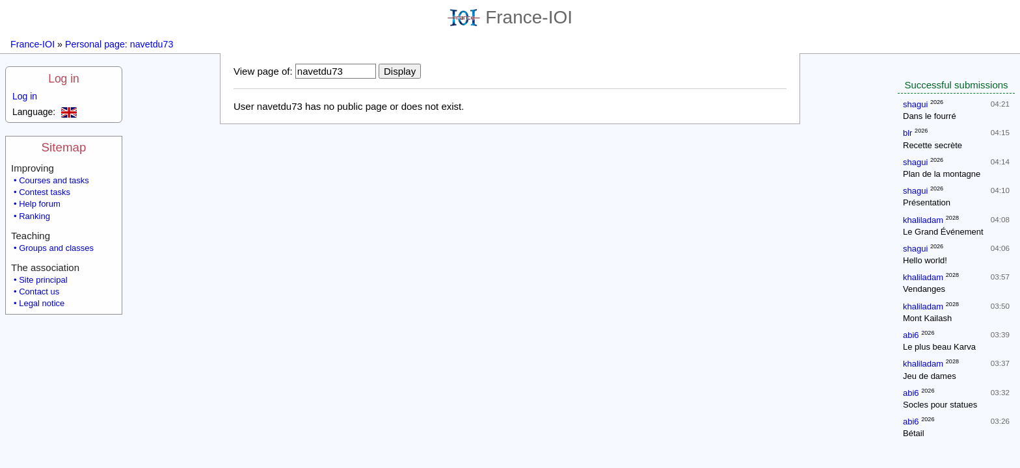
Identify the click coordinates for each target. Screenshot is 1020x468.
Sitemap (64, 147)
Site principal (43, 280)
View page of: (263, 71)
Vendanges (924, 289)
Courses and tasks (54, 180)
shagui (915, 104)
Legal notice (41, 303)
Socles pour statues (940, 405)
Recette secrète (932, 145)
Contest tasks (44, 192)
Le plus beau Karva (939, 347)
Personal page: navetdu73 (119, 44)
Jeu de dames (929, 376)
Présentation (926, 202)
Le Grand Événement (943, 232)
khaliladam (923, 220)
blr (907, 133)
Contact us (39, 291)
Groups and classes (56, 248)
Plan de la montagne (941, 174)
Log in (63, 78)
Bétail (913, 433)
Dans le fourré (929, 116)
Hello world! (925, 260)
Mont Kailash (927, 318)
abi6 (911, 335)
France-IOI (510, 17)
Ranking (34, 216)
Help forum (39, 204)
